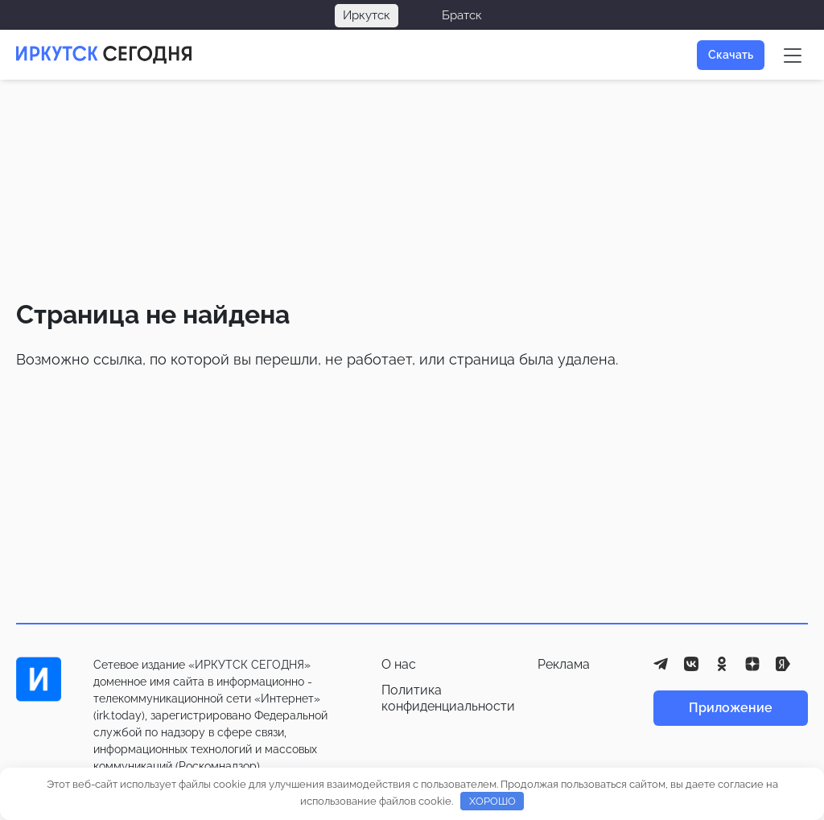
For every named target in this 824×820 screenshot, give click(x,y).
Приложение (730, 707)
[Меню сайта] (792, 55)
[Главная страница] (104, 55)
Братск (462, 15)
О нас (398, 664)
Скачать (730, 54)
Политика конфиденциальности (448, 698)
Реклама (564, 664)
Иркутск (366, 15)
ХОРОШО (492, 801)
